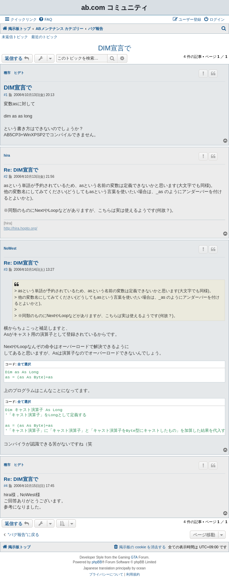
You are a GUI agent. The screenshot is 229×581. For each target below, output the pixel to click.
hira (7, 155)
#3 (5, 269)
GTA (134, 557)
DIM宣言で (114, 48)
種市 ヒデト (14, 73)
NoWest (10, 248)
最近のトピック (44, 37)
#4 (5, 486)
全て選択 (24, 364)
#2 (5, 176)
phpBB (97, 562)
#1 (5, 95)
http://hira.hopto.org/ (20, 228)
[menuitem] (45, 19)
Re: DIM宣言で (21, 170)
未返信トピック (15, 37)
